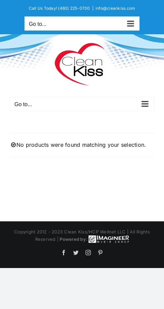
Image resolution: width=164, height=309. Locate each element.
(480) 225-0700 (74, 8)
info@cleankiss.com (115, 8)
